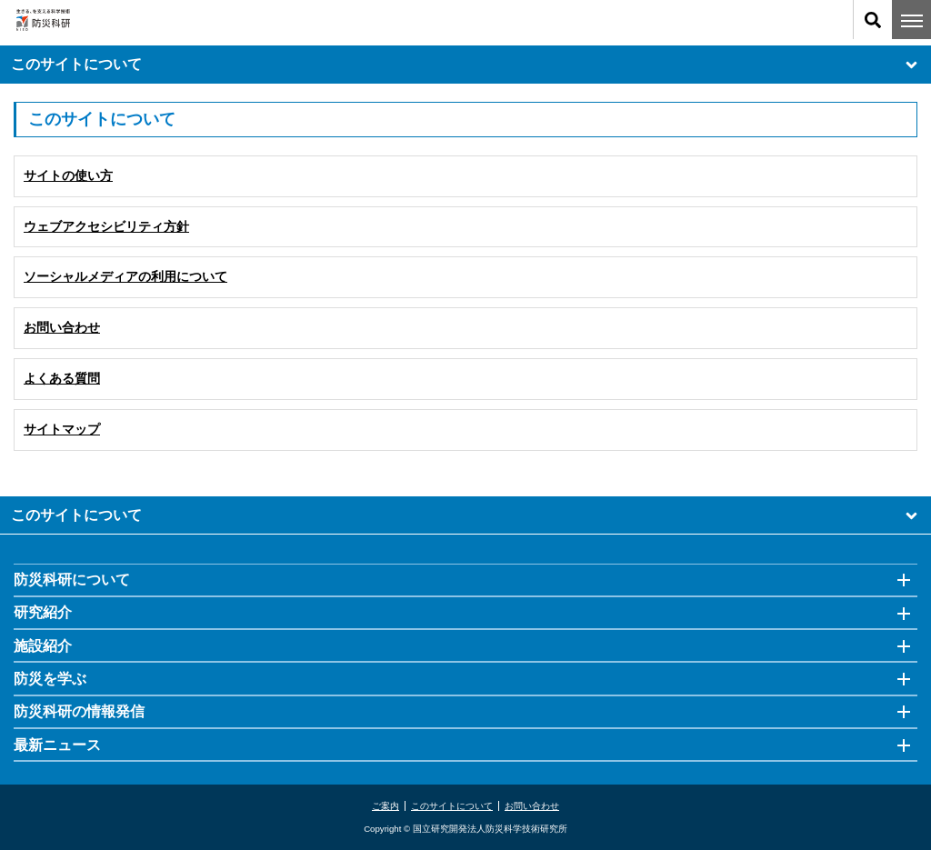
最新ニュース (57, 745)
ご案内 (385, 806)
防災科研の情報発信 (79, 711)
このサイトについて (465, 65)
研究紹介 (43, 612)
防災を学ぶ (50, 678)
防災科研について (72, 579)
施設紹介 (43, 646)
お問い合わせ (532, 806)
